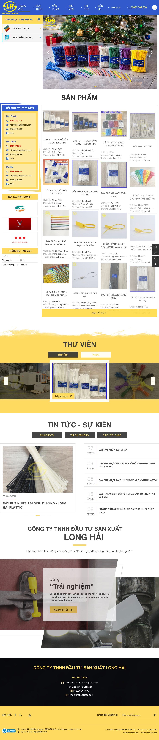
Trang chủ (22, 7)
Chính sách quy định (149, 732)
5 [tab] (104, 86)
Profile (115, 7)
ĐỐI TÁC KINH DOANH (19, 196)
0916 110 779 (16, 121)
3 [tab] (98, 86)
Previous (48, 52)
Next (151, 52)
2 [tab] (95, 86)
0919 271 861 (16, 146)
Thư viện (71, 7)
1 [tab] (92, 86)
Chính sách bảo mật (130, 732)
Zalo (12, 133)
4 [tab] (101, 86)
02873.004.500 (139, 7)
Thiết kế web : (142, 730)
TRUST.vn (152, 730)
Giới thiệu (39, 7)
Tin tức (86, 7)
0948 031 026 (16, 171)
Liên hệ (100, 7)
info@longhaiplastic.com (21, 125)
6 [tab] (107, 86)
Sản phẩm (55, 7)
